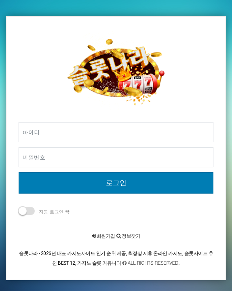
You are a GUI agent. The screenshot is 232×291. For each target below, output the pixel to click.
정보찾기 (128, 236)
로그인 (116, 183)
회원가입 (103, 236)
